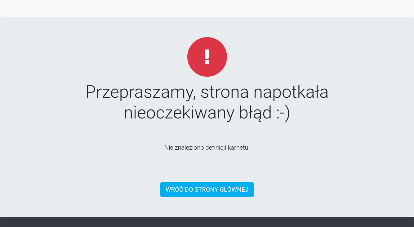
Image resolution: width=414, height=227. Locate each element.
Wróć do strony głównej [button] (207, 189)
